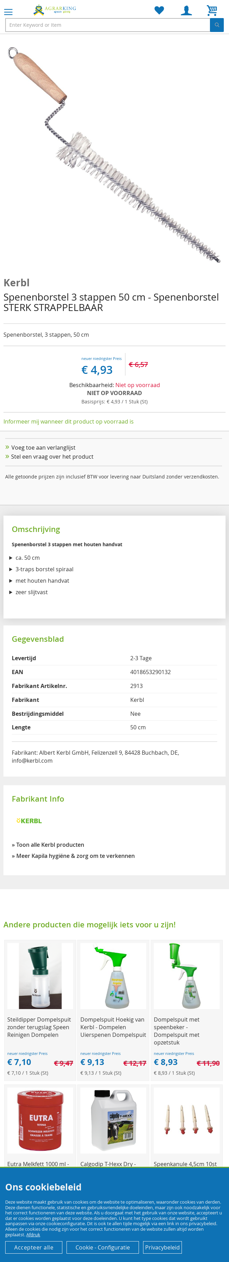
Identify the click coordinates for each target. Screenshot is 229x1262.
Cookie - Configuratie (103, 1247)
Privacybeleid (162, 1247)
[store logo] (55, 9)
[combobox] (114, 25)
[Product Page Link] (40, 1007)
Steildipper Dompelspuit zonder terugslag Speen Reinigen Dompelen (39, 1027)
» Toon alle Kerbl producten (48, 845)
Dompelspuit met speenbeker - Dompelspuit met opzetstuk (177, 1031)
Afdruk (33, 1234)
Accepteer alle (33, 1247)
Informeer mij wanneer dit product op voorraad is (68, 421)
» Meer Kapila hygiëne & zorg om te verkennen (73, 856)
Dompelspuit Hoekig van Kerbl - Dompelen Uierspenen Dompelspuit (113, 1027)
